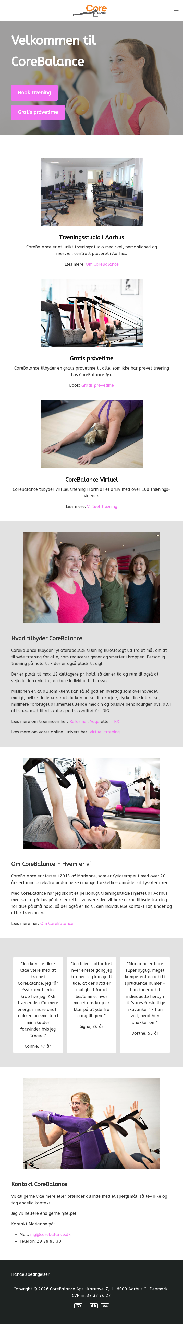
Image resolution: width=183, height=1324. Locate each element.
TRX (115, 721)
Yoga (95, 721)
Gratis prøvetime (38, 112)
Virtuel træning (102, 506)
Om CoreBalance (102, 264)
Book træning (34, 93)
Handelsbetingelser (30, 1274)
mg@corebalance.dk (50, 1234)
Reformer (78, 721)
